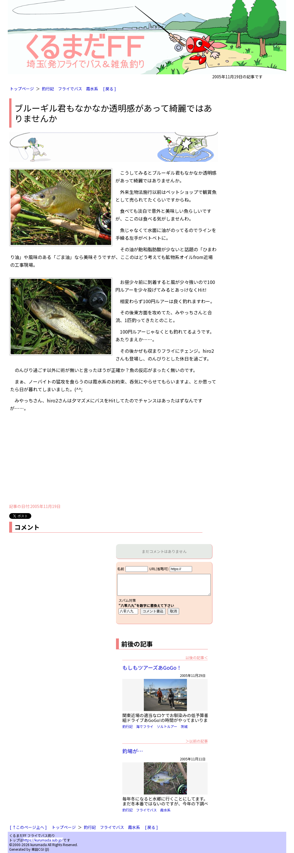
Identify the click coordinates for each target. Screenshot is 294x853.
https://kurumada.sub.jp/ (43, 840)
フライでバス (70, 88)
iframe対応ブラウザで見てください (164, 593)
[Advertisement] (113, 459)
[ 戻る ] (109, 88)
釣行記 (48, 88)
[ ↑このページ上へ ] (28, 827)
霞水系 (92, 88)
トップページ (22, 88)
